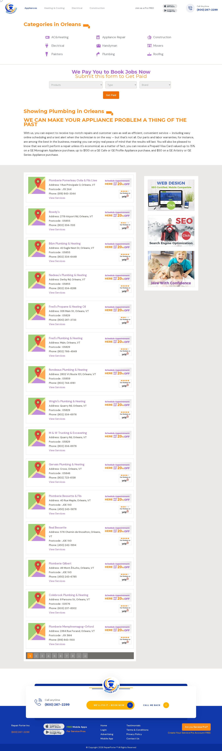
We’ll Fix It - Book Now (113, 705)
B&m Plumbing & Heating (65, 243)
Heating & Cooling (54, 8)
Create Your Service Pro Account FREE (189, 732)
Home (104, 725)
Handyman (109, 46)
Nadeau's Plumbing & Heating (68, 275)
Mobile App (107, 738)
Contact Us (132, 738)
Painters (57, 54)
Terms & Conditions (137, 729)
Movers (158, 46)
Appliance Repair (114, 37)
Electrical (57, 46)
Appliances (31, 8)
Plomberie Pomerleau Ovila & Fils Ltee (73, 180)
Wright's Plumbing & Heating (67, 401)
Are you (196, 727)
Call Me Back (156, 705)
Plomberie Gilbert (60, 563)
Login (104, 729)
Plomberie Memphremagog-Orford (71, 626)
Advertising (107, 734)
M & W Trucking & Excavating (68, 433)
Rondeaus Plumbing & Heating (68, 370)
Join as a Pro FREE (144, 8)
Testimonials (133, 725)
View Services (57, 198)
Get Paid (111, 95)
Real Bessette (57, 527)
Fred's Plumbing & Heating (65, 338)
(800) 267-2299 (207, 9)
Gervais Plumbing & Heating (66, 464)
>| (85, 656)
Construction (162, 37)
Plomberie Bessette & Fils (65, 496)
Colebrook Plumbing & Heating (68, 595)
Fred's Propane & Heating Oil (67, 306)
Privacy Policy (134, 734)
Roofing (158, 54)
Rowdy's (54, 212)
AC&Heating (60, 37)
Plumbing (108, 54)
